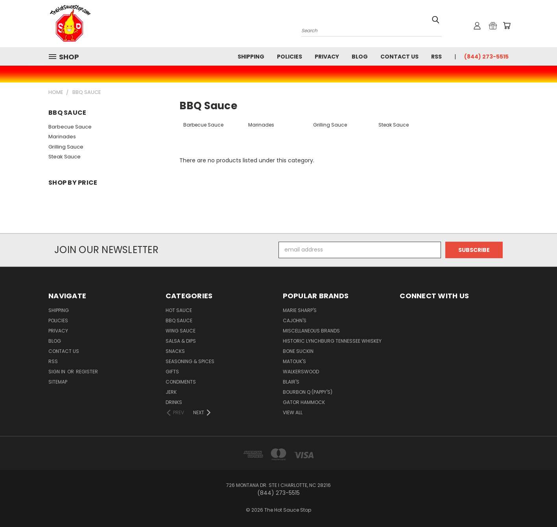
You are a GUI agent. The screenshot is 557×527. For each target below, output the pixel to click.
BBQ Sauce (179, 320)
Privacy (327, 57)
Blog (360, 57)
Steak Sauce (64, 156)
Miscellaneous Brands (311, 330)
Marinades (62, 136)
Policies (289, 57)
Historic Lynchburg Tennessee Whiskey (332, 341)
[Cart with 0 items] (507, 25)
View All (292, 412)
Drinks (174, 402)
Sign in (57, 371)
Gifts (172, 371)
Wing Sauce (181, 330)
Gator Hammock (304, 402)
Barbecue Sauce (70, 126)
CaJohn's (294, 320)
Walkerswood (301, 371)
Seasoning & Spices (190, 361)
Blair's (291, 381)
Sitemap (57, 381)
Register (87, 371)
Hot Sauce (179, 310)
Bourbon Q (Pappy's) (307, 392)
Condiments (181, 381)
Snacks (175, 351)
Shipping (251, 57)
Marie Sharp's (300, 310)
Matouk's (294, 361)
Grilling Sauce (65, 147)
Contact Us (399, 57)
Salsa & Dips (181, 341)
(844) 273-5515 (486, 57)
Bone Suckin (298, 351)
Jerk (171, 392)
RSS (436, 57)
